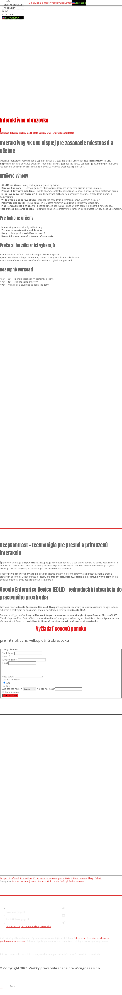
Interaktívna (26, 880)
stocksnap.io (103, 940)
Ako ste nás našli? (46, 691)
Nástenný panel (28, 883)
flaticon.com (80, 940)
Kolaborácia (39, 880)
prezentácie (64, 880)
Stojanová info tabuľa (48, 883)
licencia (91, 940)
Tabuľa (98, 880)
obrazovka (51, 880)
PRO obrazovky (79, 880)
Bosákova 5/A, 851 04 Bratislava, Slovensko (28, 928)
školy (90, 880)
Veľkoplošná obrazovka (72, 883)
